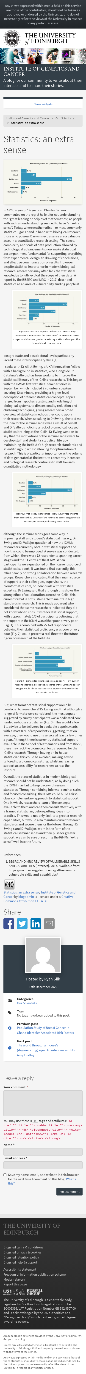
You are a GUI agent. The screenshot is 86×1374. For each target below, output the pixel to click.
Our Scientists (64, 118)
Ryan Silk (52, 979)
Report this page (15, 1284)
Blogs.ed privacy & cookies (22, 1252)
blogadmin (26, 896)
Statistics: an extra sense (21, 892)
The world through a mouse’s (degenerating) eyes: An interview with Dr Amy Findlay (46, 1050)
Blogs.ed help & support (20, 1262)
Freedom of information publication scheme (34, 1274)
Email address (15, 1158)
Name (9, 1145)
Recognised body (17, 1317)
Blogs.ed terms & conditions (23, 1247)
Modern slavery (14, 1279)
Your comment (15, 1087)
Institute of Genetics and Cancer (41, 72)
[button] (8, 923)
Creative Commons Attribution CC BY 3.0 (38, 898)
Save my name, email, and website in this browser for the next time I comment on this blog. (41, 1178)
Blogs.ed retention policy (21, 1257)
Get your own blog (14, 1339)
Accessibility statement (19, 1269)
